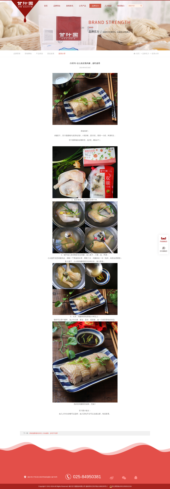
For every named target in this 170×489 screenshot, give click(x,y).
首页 (46, 6)
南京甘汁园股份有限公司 (77, 486)
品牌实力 (95, 6)
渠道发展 (50, 53)
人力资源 (108, 6)
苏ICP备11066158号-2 (99, 486)
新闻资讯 (69, 6)
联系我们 (120, 6)
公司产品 (82, 6)
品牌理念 (56, 6)
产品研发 (39, 53)
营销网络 (28, 53)
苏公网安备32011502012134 (121, 486)
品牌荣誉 (16, 53)
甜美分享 (62, 53)
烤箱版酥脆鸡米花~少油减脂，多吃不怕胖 (43, 433)
